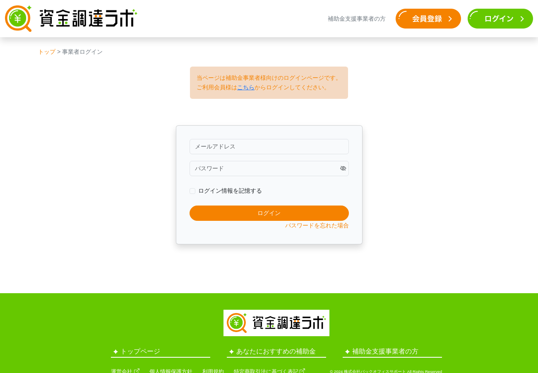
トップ (46, 51)
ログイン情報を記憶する (230, 190)
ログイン (269, 213)
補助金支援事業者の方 (357, 18)
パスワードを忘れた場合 (317, 225)
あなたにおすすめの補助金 (272, 351)
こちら (246, 87)
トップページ (136, 351)
